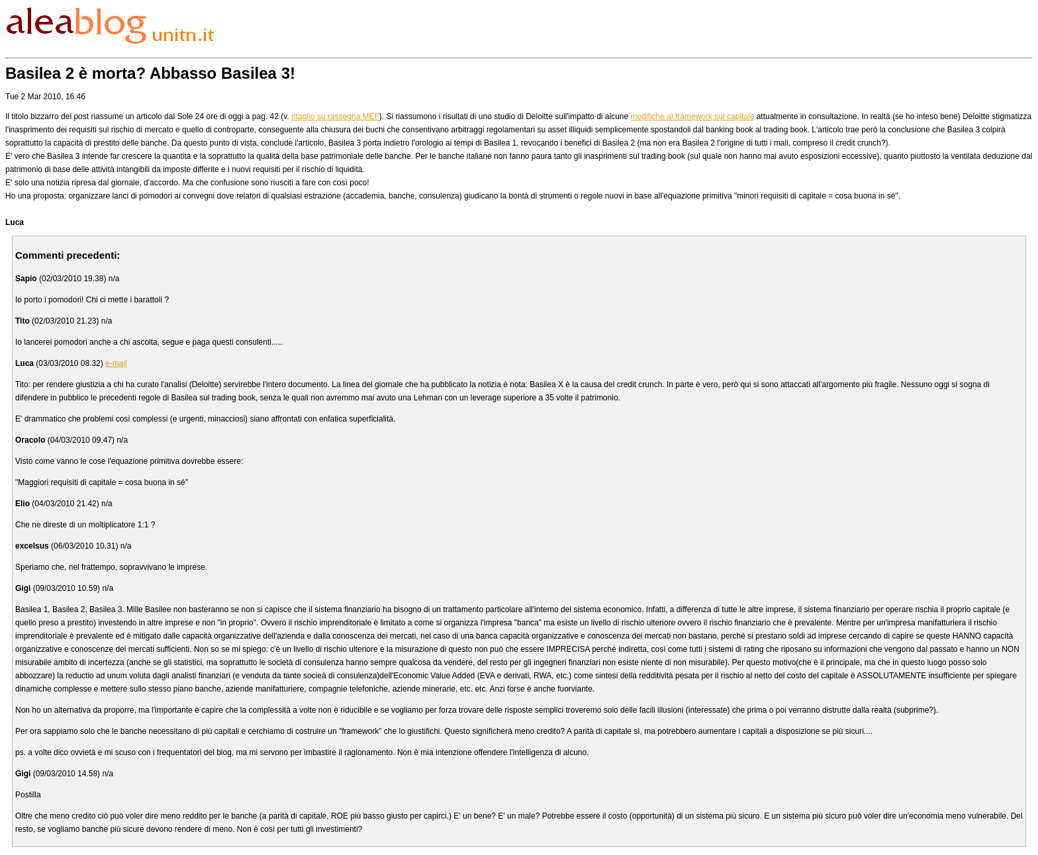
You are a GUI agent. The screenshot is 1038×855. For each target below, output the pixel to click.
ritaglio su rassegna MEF (335, 116)
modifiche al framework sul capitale (693, 116)
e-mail (116, 363)
